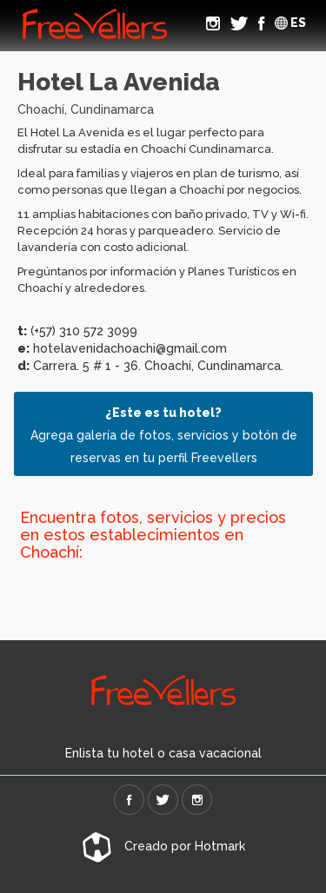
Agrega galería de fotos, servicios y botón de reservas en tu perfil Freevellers (163, 435)
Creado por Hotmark (163, 846)
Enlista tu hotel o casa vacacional (163, 753)
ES (290, 23)
